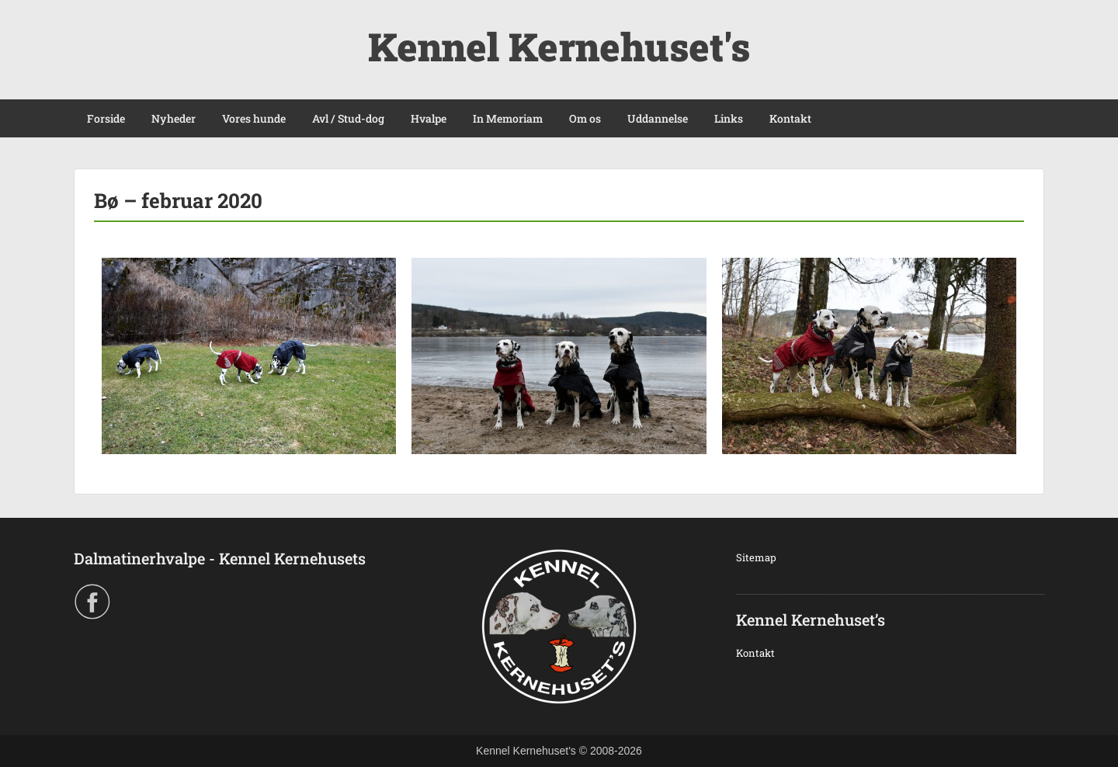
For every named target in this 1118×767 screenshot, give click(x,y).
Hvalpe (428, 118)
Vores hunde (254, 118)
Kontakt (790, 118)
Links (728, 118)
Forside (106, 118)
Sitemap (756, 557)
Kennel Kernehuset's (559, 46)
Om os (585, 118)
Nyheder (173, 118)
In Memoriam (508, 118)
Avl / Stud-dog (348, 118)
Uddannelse (657, 118)
